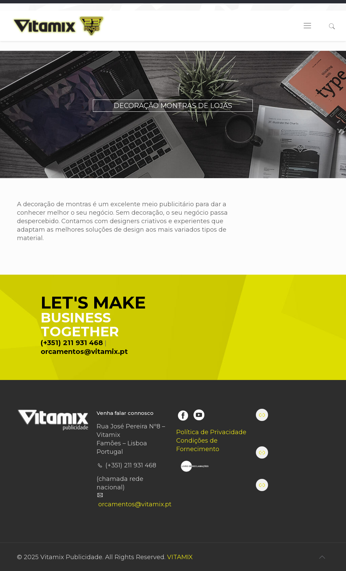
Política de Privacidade (211, 432)
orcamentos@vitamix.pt (84, 351)
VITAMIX (180, 557)
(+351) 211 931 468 (72, 343)
